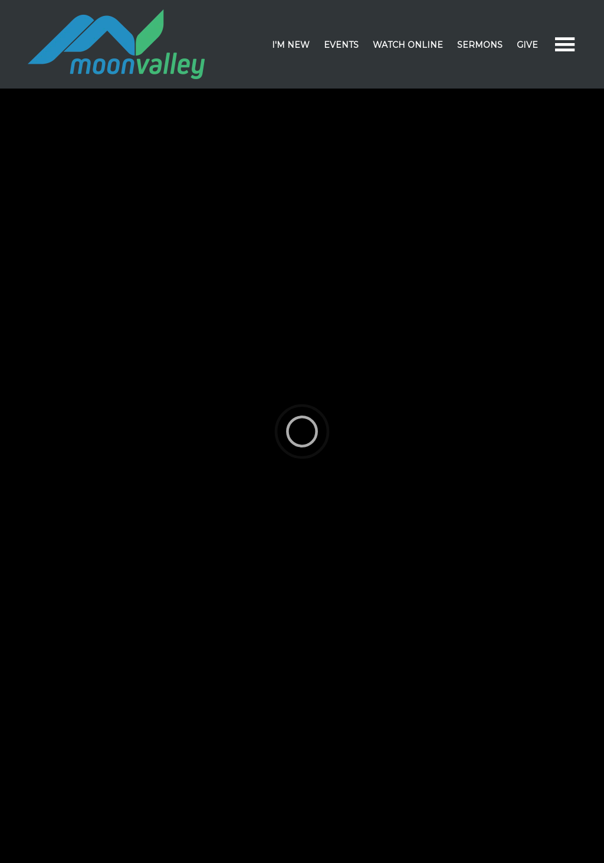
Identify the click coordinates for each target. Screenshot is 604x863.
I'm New (291, 45)
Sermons (480, 45)
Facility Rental (543, 107)
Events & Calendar (343, 107)
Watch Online (408, 45)
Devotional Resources (448, 107)
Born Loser (62, 697)
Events (341, 45)
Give (527, 45)
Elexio (300, 838)
